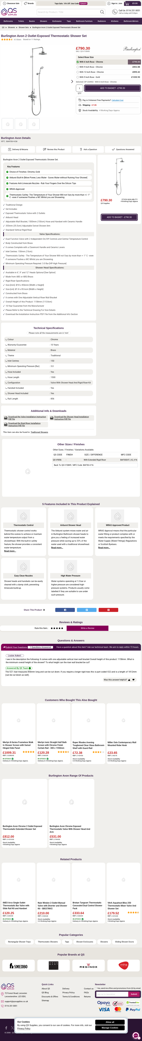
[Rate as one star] (51, 628)
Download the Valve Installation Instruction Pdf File (25, 418)
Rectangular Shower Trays (19, 942)
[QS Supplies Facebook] (6, 1028)
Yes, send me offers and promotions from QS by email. (119, 988)
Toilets (21, 21)
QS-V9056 (57, 460)
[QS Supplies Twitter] (12, 1028)
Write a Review (87, 628)
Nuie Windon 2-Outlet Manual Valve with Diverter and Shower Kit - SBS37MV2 (52, 906)
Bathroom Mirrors (131, 21)
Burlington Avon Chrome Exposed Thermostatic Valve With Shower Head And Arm (70, 829)
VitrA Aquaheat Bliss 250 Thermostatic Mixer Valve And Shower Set (122, 906)
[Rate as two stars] (53, 628)
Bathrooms (8, 21)
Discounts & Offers (50, 996)
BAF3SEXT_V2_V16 (128, 460)
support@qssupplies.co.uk (14, 1001)
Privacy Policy (68, 992)
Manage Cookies (110, 1028)
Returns (87, 996)
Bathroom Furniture (84, 21)
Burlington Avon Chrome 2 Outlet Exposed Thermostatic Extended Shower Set (22, 827)
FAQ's (86, 992)
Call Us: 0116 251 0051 (129, 10)
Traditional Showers (39, 432)
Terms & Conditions (71, 996)
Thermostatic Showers (48, 942)
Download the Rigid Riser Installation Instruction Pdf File (22, 424)
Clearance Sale (11, 3)
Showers (43, 21)
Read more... (10, 551)
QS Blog (45, 992)
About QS (46, 988)
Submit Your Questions (15, 647)
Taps (69, 21)
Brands (29, 3)
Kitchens (114, 21)
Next (71, 81)
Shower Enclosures (84, 942)
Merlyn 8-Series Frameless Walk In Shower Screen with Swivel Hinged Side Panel (18, 745)
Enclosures (57, 21)
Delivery (65, 988)
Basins (32, 21)
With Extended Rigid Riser (95, 460)
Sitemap (45, 1000)
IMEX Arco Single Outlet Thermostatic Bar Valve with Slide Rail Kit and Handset (16, 905)
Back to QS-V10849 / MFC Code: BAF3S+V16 (73, 465)
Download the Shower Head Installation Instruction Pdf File (69, 418)
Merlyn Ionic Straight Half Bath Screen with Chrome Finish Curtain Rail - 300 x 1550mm (52, 745)
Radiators (102, 21)
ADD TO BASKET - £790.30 (112, 88)
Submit (134, 994)
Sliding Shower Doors (124, 942)
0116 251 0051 (9, 1006)
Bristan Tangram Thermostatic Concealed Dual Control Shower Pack (87, 905)
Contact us (89, 988)
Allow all (110, 1022)
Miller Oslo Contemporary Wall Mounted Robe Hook (122, 744)
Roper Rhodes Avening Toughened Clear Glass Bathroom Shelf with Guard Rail (88, 745)
